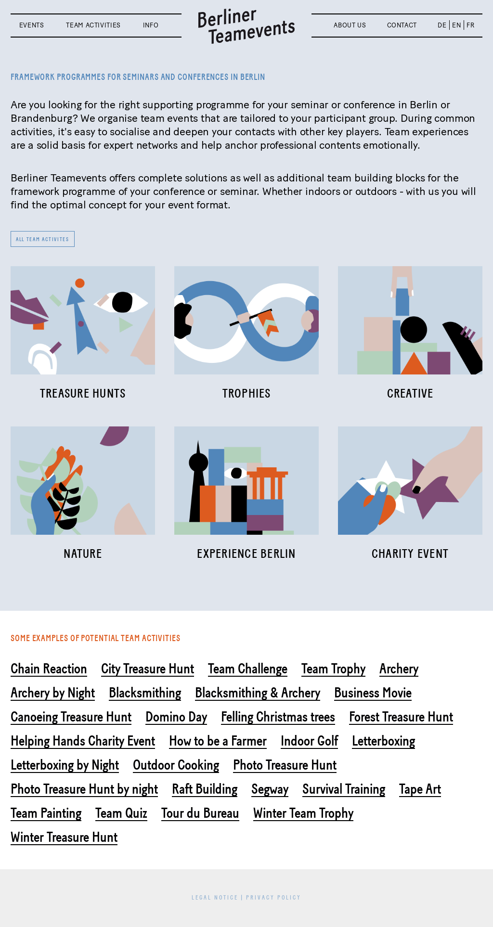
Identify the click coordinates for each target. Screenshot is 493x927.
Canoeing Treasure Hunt (71, 716)
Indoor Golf (309, 741)
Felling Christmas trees (278, 716)
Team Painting (46, 813)
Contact (402, 25)
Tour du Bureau (200, 813)
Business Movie (373, 692)
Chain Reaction (49, 668)
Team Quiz (121, 813)
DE (442, 25)
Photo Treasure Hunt (285, 765)
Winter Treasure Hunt (64, 837)
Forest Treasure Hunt (401, 716)
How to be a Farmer (218, 741)
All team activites (42, 239)
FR (470, 25)
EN (456, 25)
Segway (269, 789)
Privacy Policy (273, 897)
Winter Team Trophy (303, 813)
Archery (398, 668)
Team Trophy (333, 668)
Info (151, 25)
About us (350, 25)
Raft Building (204, 789)
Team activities (93, 25)
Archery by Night (53, 692)
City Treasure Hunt (147, 668)
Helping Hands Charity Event (83, 741)
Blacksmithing (145, 692)
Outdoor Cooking (176, 765)
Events (31, 25)
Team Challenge (247, 668)
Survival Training (343, 789)
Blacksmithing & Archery (257, 692)
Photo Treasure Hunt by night (84, 789)
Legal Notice (215, 897)
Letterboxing (383, 741)
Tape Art (420, 789)
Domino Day (176, 716)
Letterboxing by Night (65, 765)
